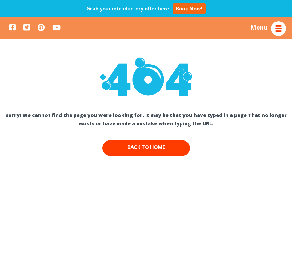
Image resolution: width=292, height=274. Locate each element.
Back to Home (146, 147)
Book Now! (189, 8)
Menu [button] (258, 27)
